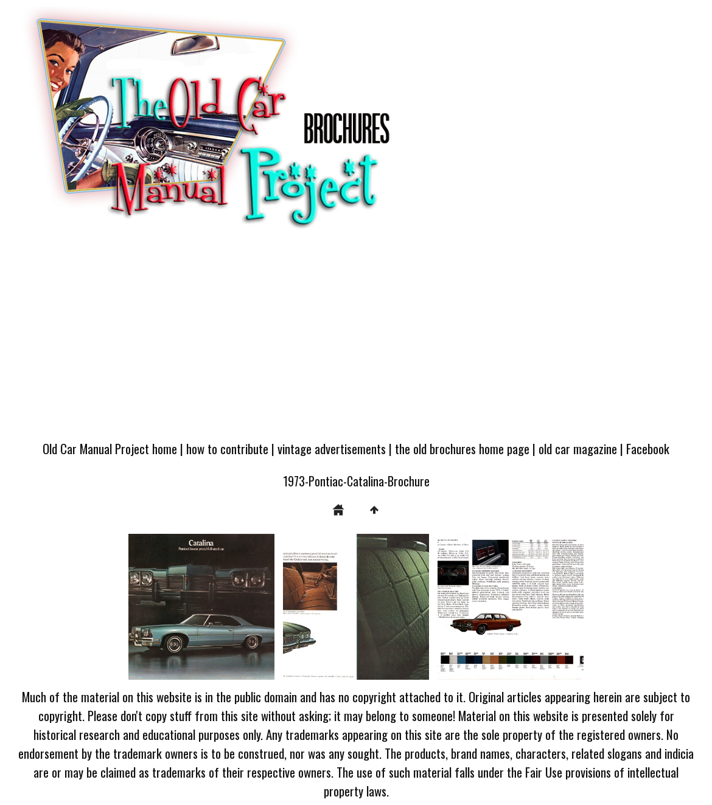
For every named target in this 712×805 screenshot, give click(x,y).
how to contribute (227, 448)
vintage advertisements (331, 448)
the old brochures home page (462, 448)
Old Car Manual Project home (110, 448)
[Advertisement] (356, 341)
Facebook (647, 448)
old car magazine (578, 448)
